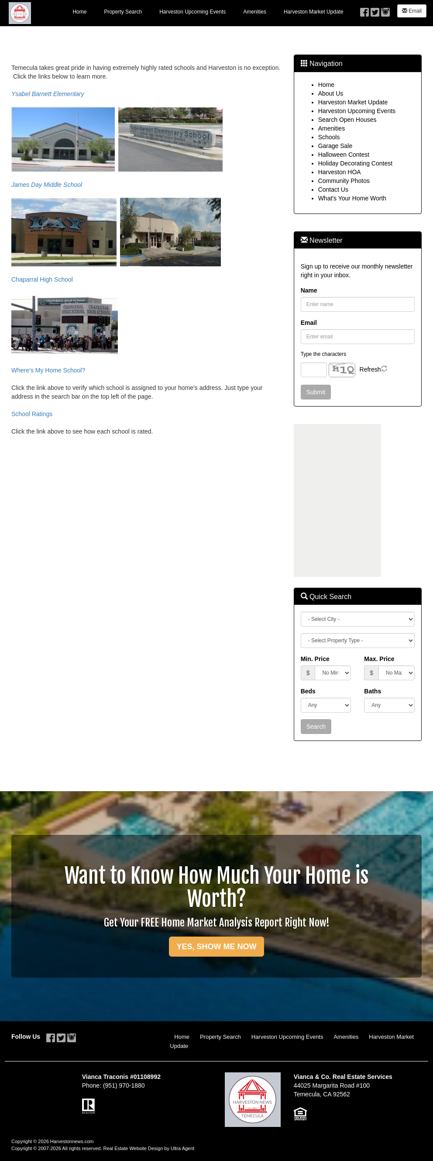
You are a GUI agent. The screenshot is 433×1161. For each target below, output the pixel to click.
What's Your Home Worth (352, 198)
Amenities (331, 128)
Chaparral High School (42, 279)
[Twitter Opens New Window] (375, 10)
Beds (308, 691)
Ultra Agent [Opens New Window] (182, 1148)
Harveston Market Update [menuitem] (314, 12)
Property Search (220, 1037)
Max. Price (379, 658)
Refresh (370, 369)
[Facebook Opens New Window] (364, 10)
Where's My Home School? (48, 370)
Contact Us (333, 189)
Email (412, 11)
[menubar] (207, 11)
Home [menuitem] (79, 12)
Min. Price (315, 658)
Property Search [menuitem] (123, 12)
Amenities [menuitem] (254, 12)
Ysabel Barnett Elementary (47, 93)
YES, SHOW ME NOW (216, 946)
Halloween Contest (344, 154)
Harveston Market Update (353, 102)
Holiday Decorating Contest (355, 163)
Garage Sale (335, 145)
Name (309, 290)
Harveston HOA (339, 172)
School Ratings (31, 413)
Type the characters (323, 354)
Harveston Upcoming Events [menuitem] (192, 12)
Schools (329, 137)
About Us (331, 93)
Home (326, 84)
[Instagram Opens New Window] (385, 10)
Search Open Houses (347, 119)
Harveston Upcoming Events (356, 110)
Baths (372, 691)
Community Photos (344, 180)
